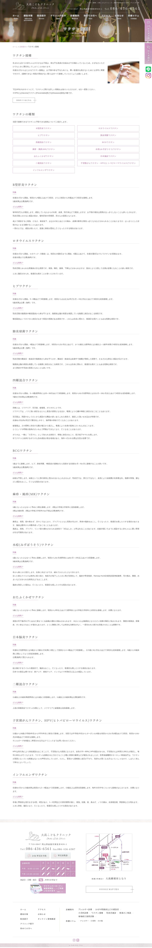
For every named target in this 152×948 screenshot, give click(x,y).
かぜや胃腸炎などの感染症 (107, 910)
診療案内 (74, 17)
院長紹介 (41, 17)
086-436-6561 (36, 848)
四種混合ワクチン (44, 143)
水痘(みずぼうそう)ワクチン (108, 150)
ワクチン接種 (97, 913)
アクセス (106, 17)
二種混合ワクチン (44, 164)
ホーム (16, 17)
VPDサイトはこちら (25, 100)
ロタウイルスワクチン (108, 129)
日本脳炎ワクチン (108, 157)
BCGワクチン (108, 143)
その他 (100, 921)
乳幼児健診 (111, 913)
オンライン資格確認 (46, 919)
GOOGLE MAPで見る (109, 889)
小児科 (93, 921)
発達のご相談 (125, 913)
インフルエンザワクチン (44, 170)
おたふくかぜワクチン (44, 157)
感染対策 (28, 17)
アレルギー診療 (85, 910)
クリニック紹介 (58, 17)
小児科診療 (83, 913)
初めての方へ (90, 17)
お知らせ (119, 17)
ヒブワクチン (44, 136)
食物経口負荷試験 (86, 917)
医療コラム (133, 17)
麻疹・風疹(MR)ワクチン (44, 150)
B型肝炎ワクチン (43, 129)
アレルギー (84, 921)
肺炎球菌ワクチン (108, 136)
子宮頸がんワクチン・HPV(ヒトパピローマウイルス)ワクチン (108, 164)
